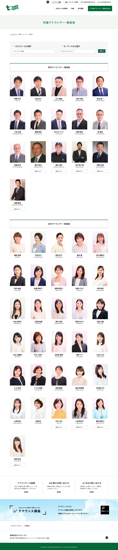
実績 (72, 8)
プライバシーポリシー (18, 525)
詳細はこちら (103, 512)
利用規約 (33, 525)
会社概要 (80, 8)
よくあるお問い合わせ (105, 2)
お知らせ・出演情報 (61, 8)
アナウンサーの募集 (72, 2)
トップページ (13, 34)
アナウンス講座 (57, 2)
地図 (47, 536)
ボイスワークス (13, 7)
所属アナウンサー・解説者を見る (101, 8)
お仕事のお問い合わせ (89, 2)
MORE (26, 492)
